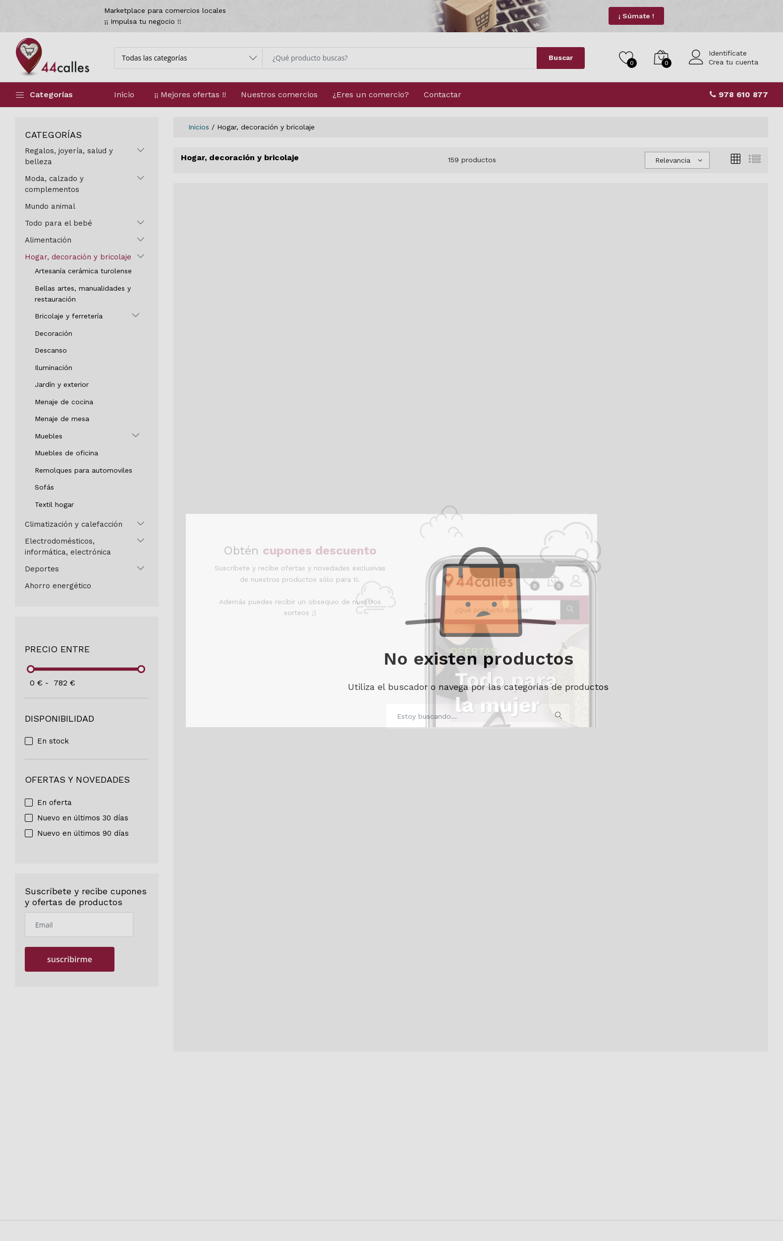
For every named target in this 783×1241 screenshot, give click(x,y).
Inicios (198, 127)
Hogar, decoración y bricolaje (78, 256)
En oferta (54, 803)
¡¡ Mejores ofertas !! (190, 94)
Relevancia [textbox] (672, 160)
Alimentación (48, 240)
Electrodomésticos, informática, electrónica (68, 547)
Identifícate (728, 53)
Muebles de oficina (66, 453)
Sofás (44, 487)
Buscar (561, 58)
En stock (53, 741)
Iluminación (53, 368)
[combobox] (677, 160)
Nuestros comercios (279, 94)
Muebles (48, 436)
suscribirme (69, 959)
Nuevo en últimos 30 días (82, 818)
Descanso (51, 350)
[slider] (31, 669)
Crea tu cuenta (733, 62)
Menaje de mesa (62, 419)
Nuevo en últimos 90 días (83, 833)
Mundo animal (50, 206)
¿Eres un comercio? (371, 94)
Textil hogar (54, 504)
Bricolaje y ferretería (69, 316)
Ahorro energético (58, 585)
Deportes (42, 568)
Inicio (124, 94)
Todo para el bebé (58, 223)
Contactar (442, 94)
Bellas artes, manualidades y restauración (83, 293)
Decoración (53, 333)
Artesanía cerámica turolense (83, 271)
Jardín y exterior (62, 384)
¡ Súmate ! (636, 16)
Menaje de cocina (64, 402)
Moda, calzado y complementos (54, 184)
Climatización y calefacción (73, 524)
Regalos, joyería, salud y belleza (69, 156)
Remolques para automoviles (83, 470)
